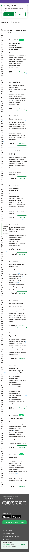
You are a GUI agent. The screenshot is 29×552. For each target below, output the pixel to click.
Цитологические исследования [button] (2, 477)
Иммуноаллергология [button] (2, 174)
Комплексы (15, 22)
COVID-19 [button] (2, 35)
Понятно (22, 544)
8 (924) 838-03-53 (7, 498)
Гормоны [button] (2, 121)
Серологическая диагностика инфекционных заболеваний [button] (2, 429)
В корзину (22, 72)
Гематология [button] (2, 91)
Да (8, 14)
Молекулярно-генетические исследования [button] (2, 291)
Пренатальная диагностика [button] (2, 363)
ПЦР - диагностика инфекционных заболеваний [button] (2, 390)
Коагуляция (6, 233)
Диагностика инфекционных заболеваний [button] (2, 140)
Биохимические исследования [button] (2, 75)
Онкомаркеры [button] (2, 311)
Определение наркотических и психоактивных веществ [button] (2, 334)
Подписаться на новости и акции (14, 522)
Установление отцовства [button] (2, 458)
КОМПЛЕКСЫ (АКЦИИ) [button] (2, 243)
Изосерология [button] (2, 161)
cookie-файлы (6, 544)
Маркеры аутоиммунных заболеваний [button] (2, 264)
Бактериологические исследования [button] (2, 52)
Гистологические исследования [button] (2, 107)
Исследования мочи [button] (2, 205)
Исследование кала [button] (2, 189)
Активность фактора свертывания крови (7, 227)
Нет (20, 14)
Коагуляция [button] (2, 218)
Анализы (4, 22)
